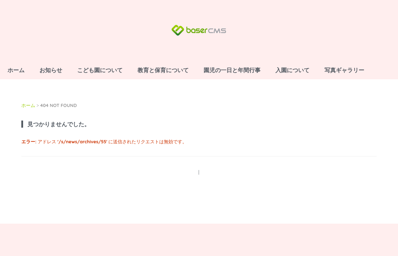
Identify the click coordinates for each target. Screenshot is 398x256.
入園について (292, 70)
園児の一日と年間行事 (232, 70)
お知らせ (50, 70)
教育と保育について (163, 70)
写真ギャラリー (344, 70)
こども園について (100, 70)
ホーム (16, 70)
